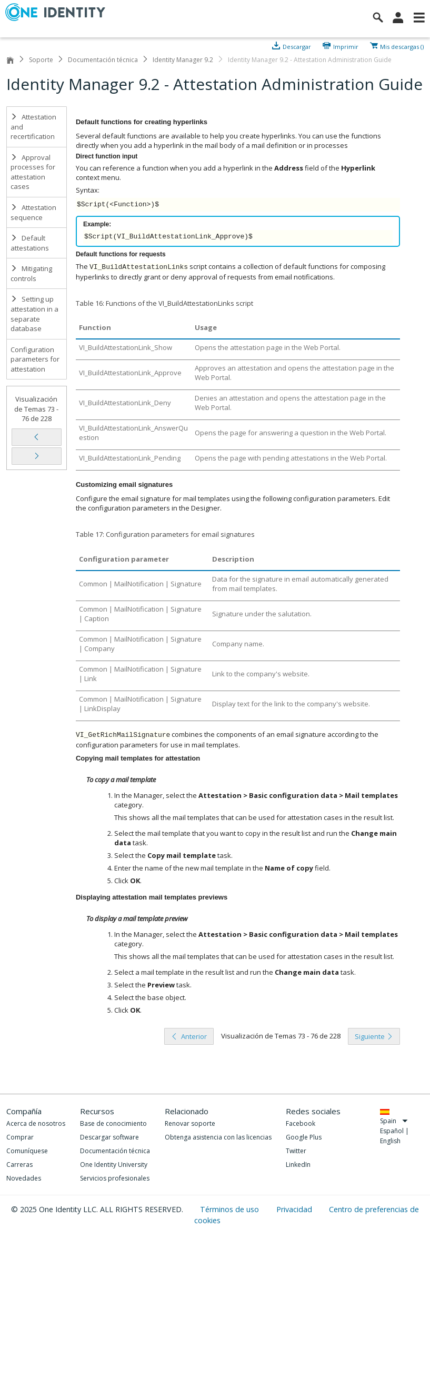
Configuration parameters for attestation (35, 359)
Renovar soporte (190, 1123)
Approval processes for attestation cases (33, 172)
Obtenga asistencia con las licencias (218, 1137)
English (390, 1140)
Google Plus (304, 1137)
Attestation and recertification (33, 126)
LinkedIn (298, 1164)
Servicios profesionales (114, 1178)
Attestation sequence (33, 212)
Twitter (296, 1150)
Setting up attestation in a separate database (34, 313)
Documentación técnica (103, 59)
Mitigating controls (31, 273)
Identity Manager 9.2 (183, 59)
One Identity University (113, 1164)
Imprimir (345, 46)
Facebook (300, 1123)
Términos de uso (230, 1209)
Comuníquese (27, 1150)
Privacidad (295, 1209)
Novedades (23, 1178)
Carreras (19, 1164)
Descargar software (109, 1137)
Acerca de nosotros (35, 1123)
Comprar (20, 1137)
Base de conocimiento (113, 1123)
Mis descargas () (402, 46)
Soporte (41, 59)
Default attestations (30, 243)
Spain (394, 1120)
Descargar (297, 46)
